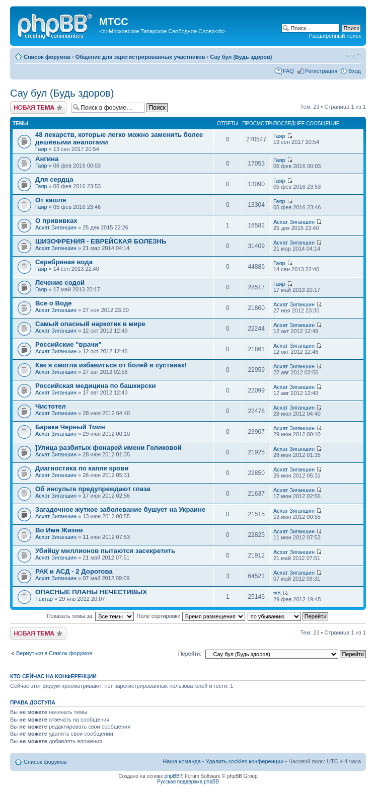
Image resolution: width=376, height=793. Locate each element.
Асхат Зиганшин (56, 227)
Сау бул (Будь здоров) (241, 57)
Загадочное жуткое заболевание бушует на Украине (120, 509)
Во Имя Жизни (59, 530)
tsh (277, 593)
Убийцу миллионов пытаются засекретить (105, 550)
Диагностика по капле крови (81, 468)
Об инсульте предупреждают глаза (93, 489)
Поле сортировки (190, 616)
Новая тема (38, 107)
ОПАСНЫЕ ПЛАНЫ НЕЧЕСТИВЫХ (91, 592)
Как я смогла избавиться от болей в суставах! (111, 365)
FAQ (288, 71)
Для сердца (54, 179)
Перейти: (190, 654)
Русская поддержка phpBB (188, 781)
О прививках (56, 220)
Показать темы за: (90, 616)
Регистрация (321, 71)
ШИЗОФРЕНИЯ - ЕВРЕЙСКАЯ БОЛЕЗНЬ (100, 241)
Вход (354, 71)
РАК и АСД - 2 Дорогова (74, 571)
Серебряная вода (64, 262)
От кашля (50, 200)
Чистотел (50, 406)
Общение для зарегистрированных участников (140, 57)
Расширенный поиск (335, 36)
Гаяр (41, 149)
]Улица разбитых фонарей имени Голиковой (108, 447)
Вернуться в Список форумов (54, 653)
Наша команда (181, 761)
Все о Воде (53, 303)
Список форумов (47, 57)
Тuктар (44, 599)
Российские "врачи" (68, 344)
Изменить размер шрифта (353, 54)
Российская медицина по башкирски (95, 385)
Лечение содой (60, 282)
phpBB (172, 776)
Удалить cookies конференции (245, 761)
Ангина (46, 159)
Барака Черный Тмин (70, 427)
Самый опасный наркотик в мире (90, 324)
